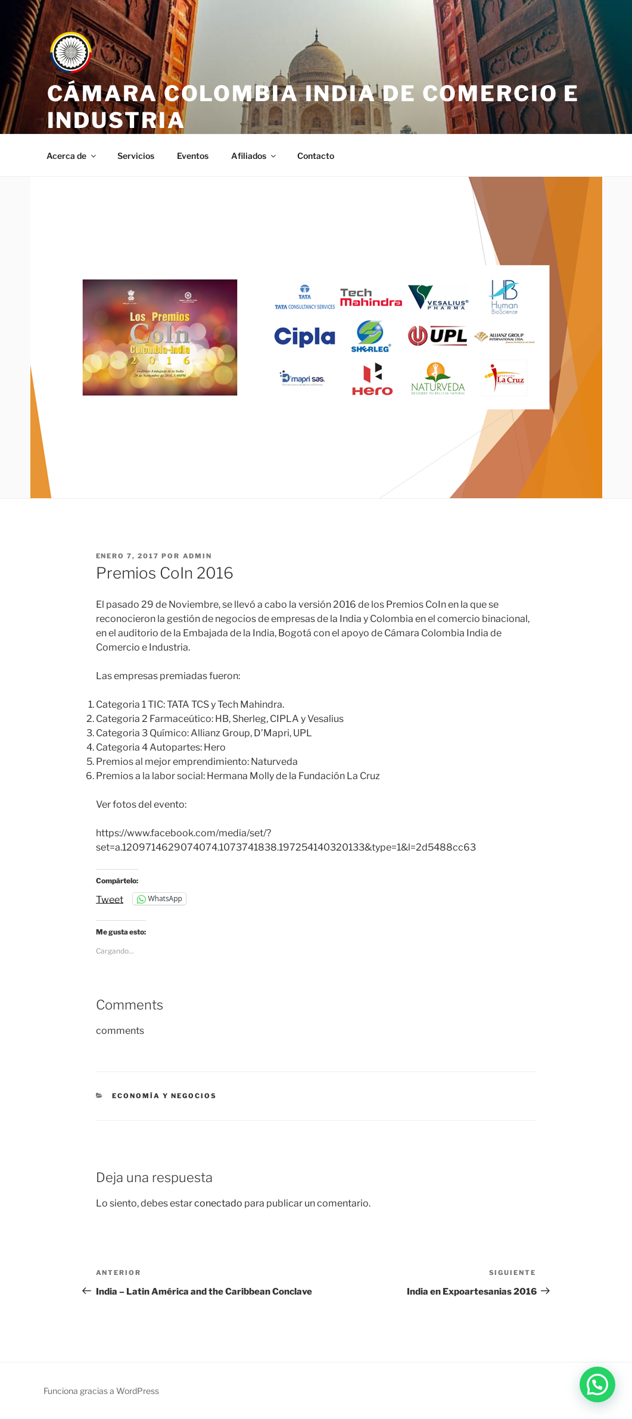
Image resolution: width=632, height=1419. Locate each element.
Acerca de (72, 156)
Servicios (135, 156)
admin (198, 556)
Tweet (109, 899)
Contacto (315, 156)
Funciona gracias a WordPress (101, 1391)
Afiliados (254, 156)
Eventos (192, 156)
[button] (597, 1384)
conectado (218, 1203)
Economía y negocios (164, 1096)
